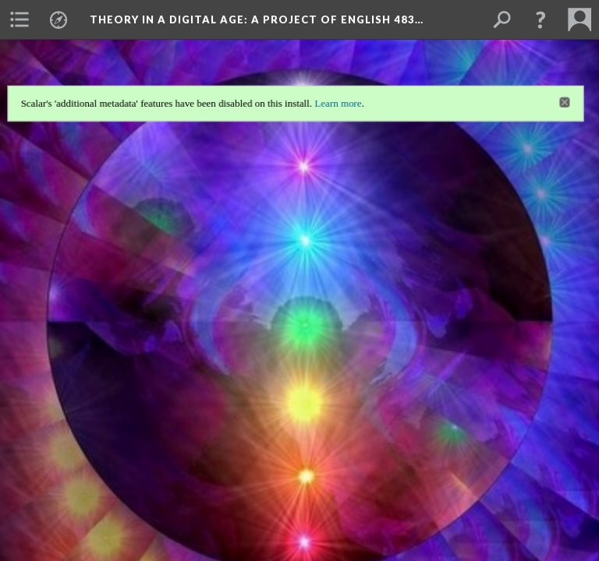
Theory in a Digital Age (257, 19)
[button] (540, 19)
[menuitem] (19, 19)
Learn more (339, 101)
